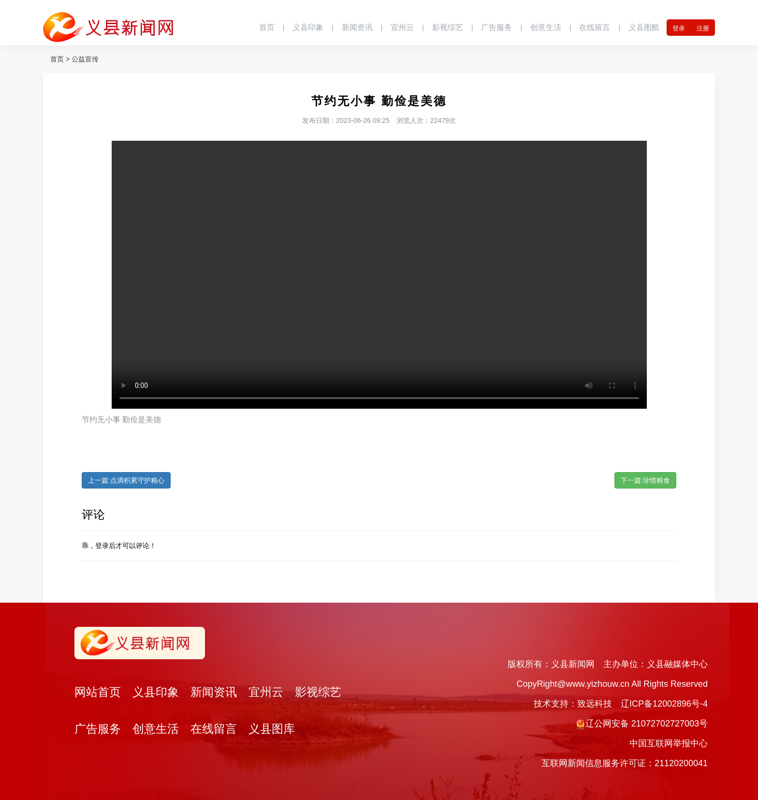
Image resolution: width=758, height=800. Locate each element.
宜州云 (402, 27)
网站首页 (97, 691)
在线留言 (594, 27)
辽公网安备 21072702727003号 (646, 723)
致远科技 (594, 704)
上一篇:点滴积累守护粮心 (126, 480)
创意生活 (545, 27)
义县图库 (271, 728)
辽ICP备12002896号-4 (664, 704)
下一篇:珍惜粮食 (645, 480)
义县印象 (307, 27)
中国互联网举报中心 (668, 743)
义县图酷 (643, 27)
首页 (267, 27)
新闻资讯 (357, 27)
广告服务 (496, 27)
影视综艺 (447, 27)
